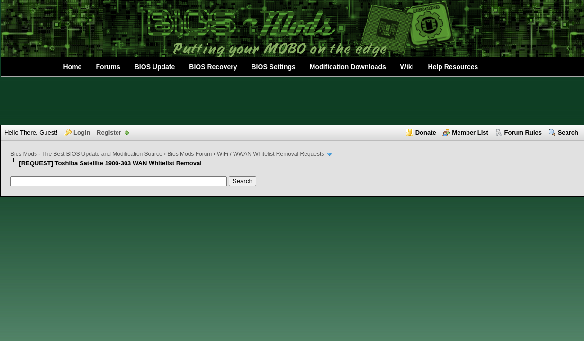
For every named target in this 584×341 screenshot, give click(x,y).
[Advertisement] (292, 101)
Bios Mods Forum (189, 154)
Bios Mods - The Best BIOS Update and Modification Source (86, 154)
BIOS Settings (274, 67)
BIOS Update (155, 67)
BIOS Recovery (213, 67)
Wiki (407, 67)
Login (81, 132)
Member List (470, 132)
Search (568, 132)
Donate (425, 132)
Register (109, 132)
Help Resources (453, 67)
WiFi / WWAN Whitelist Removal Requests (270, 154)
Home (72, 67)
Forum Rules (523, 132)
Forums (108, 67)
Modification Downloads (348, 67)
